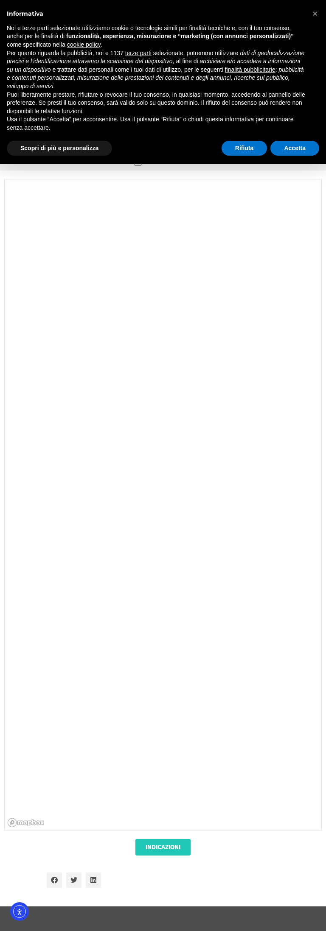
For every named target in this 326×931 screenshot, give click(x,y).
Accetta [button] (295, 148)
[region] (163, 505)
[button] (54, 880)
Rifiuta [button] (244, 148)
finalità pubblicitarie (250, 69)
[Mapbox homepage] (26, 823)
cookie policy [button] (84, 44)
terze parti (138, 53)
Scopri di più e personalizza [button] (59, 148)
